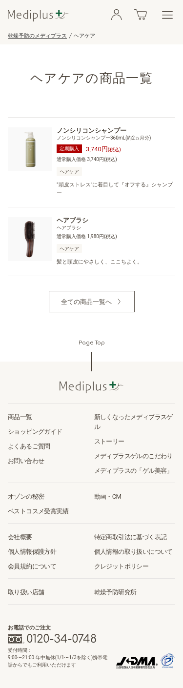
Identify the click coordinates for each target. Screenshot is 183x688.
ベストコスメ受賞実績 (38, 511)
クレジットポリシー (121, 566)
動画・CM (108, 496)
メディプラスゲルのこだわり (133, 456)
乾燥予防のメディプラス (37, 36)
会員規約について (32, 566)
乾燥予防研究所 (115, 592)
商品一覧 (20, 417)
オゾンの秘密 (26, 496)
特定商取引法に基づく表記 (130, 537)
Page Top (92, 343)
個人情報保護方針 (32, 551)
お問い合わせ (26, 461)
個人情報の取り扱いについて (133, 551)
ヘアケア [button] (69, 171)
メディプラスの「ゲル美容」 (133, 470)
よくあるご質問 (29, 446)
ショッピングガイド (35, 431)
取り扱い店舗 (26, 592)
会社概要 (20, 537)
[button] (92, 301)
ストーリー (109, 441)
